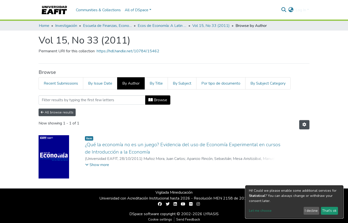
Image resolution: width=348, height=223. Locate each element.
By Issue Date (100, 83)
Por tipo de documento (220, 83)
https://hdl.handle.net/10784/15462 (128, 51)
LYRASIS (211, 214)
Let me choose (260, 210)
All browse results (57, 112)
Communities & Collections (98, 10)
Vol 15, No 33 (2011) (211, 25)
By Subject (182, 83)
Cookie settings (160, 219)
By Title (156, 83)
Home (44, 25)
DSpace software (144, 214)
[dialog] (294, 202)
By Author (131, 83)
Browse (157, 100)
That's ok (329, 210)
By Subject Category (268, 83)
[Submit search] (284, 10)
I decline (311, 210)
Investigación (66, 25)
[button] (291, 10)
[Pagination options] (304, 124)
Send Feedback (188, 219)
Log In (301, 10)
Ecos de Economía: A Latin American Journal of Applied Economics (162, 25)
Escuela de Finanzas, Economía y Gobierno (107, 25)
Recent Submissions (61, 83)
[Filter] (92, 100)
